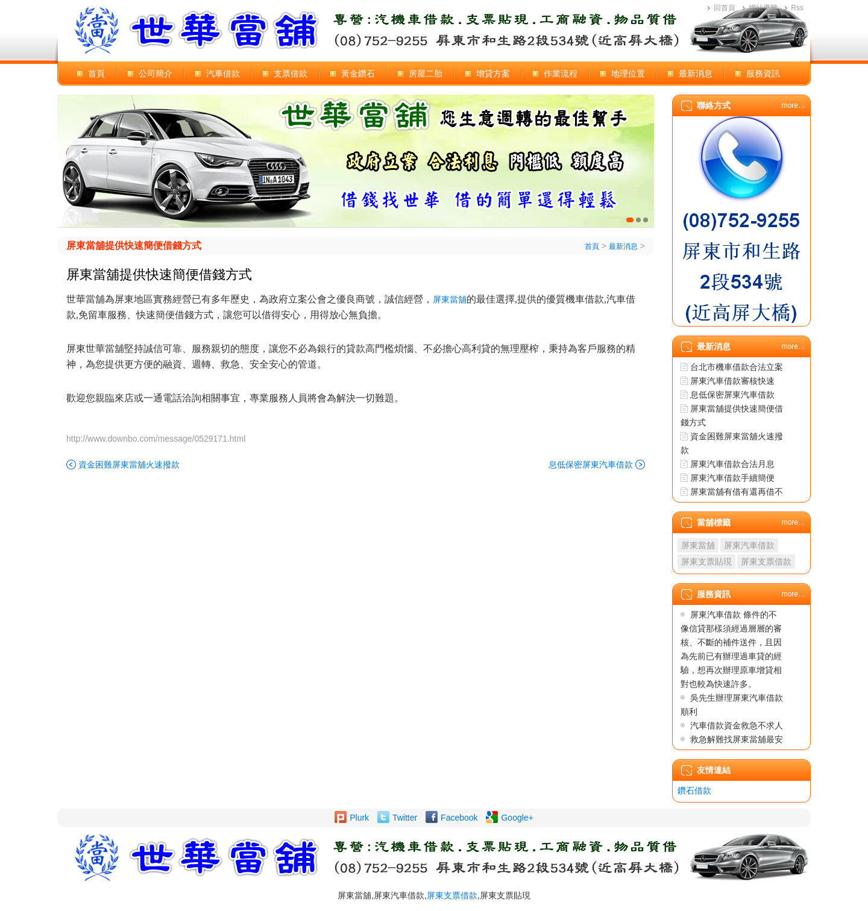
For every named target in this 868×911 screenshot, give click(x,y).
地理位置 (628, 73)
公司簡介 (155, 73)
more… (793, 105)
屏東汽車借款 (749, 545)
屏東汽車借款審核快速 (732, 381)
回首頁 (724, 8)
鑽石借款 (694, 790)
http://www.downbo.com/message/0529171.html (155, 438)
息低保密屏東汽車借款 (591, 464)
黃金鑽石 (358, 73)
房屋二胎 (425, 73)
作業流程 (560, 73)
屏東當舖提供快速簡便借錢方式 (133, 245)
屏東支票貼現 (706, 561)
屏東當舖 (450, 299)
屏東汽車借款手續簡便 (732, 478)
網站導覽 (763, 8)
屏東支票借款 (766, 561)
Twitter (404, 817)
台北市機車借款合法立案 (736, 367)
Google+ (517, 817)
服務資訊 (763, 73)
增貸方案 (493, 73)
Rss (797, 8)
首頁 (96, 73)
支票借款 (290, 73)
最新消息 (695, 73)
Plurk (359, 817)
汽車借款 (223, 73)
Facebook (459, 817)
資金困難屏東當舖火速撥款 (129, 464)
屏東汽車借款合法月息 (732, 464)
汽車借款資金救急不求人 (736, 725)
